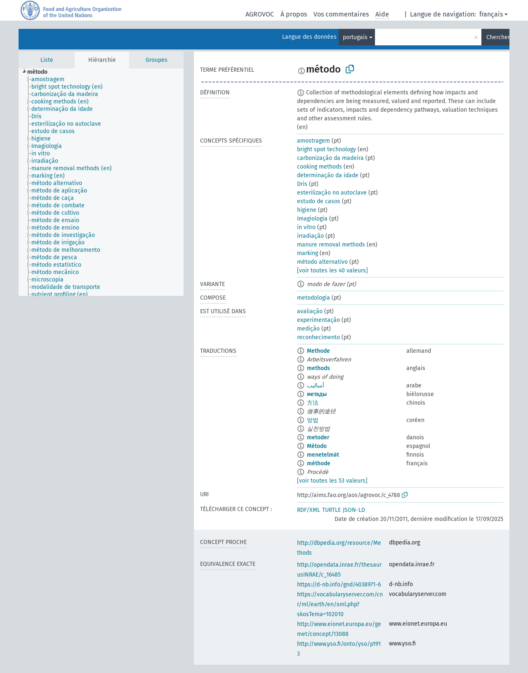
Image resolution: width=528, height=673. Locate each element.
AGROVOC (259, 14)
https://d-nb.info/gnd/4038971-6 (339, 584)
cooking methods (319, 166)
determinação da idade (327, 175)
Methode (318, 350)
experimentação (318, 320)
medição (308, 328)
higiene (306, 209)
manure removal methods (331, 244)
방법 (312, 420)
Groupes (156, 59)
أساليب (315, 385)
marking (307, 253)
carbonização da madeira (330, 158)
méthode (318, 463)
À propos (293, 14)
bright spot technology (326, 149)
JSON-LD (354, 510)
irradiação (310, 235)
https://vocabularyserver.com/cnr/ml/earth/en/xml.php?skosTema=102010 (340, 604)
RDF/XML (308, 510)
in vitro (306, 227)
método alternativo (322, 261)
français (491, 14)
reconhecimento (318, 337)
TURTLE (331, 510)
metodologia (313, 297)
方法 (312, 402)
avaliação (310, 311)
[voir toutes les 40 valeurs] (332, 270)
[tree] (101, 182)
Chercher (497, 37)
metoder (318, 437)
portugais (355, 37)
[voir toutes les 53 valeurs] (332, 480)
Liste (46, 59)
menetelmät (323, 454)
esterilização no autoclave (332, 192)
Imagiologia (312, 218)
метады (317, 394)
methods (318, 368)
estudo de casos (318, 201)
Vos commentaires (341, 14)
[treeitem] (41, 72)
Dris (302, 184)
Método (317, 446)
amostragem (313, 140)
